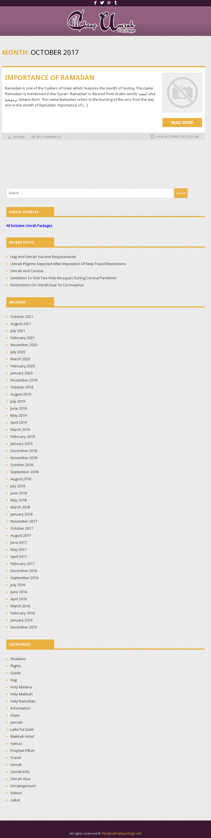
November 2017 (23, 521)
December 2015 (23, 627)
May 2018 (18, 500)
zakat (15, 799)
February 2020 (22, 365)
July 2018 (17, 485)
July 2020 (17, 351)
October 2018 (21, 464)
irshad (19, 137)
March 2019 (20, 429)
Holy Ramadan (23, 701)
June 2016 (18, 591)
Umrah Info (20, 771)
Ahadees (18, 658)
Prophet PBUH (22, 750)
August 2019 (20, 394)
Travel (15, 757)
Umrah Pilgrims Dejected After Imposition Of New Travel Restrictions (68, 263)
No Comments (48, 137)
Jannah (16, 722)
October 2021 (21, 316)
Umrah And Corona (26, 270)
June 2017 (18, 542)
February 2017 (22, 563)
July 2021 (17, 330)
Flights (15, 665)
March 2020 (20, 358)
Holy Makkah (21, 694)
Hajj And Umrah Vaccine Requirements (43, 256)
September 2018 (24, 471)
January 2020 (21, 373)
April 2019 (18, 422)
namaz (16, 743)
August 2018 (20, 478)
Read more (182, 122)
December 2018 (23, 450)
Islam (14, 715)
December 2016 (23, 570)
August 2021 (20, 323)
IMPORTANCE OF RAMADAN (49, 78)
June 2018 (18, 493)
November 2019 (23, 380)
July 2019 (17, 401)
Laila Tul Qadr (22, 729)
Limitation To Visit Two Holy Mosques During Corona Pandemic (63, 277)
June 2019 (18, 408)
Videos (16, 792)
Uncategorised (23, 785)
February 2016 (22, 613)
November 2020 (23, 344)
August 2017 (20, 535)
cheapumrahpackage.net (121, 833)
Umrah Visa (20, 778)
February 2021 (22, 337)
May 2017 (18, 549)
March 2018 (20, 507)
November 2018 (23, 457)
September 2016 (24, 577)
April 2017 (18, 556)
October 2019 (21, 387)
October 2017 (21, 528)
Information (20, 708)
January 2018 (21, 514)
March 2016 (20, 605)
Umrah (16, 764)
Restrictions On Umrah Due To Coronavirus (47, 284)
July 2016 (17, 584)
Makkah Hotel (22, 736)
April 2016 (18, 598)
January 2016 (21, 620)
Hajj (13, 679)
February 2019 (22, 436)
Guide (15, 672)
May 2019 (18, 415)
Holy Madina (21, 686)
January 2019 (21, 443)
